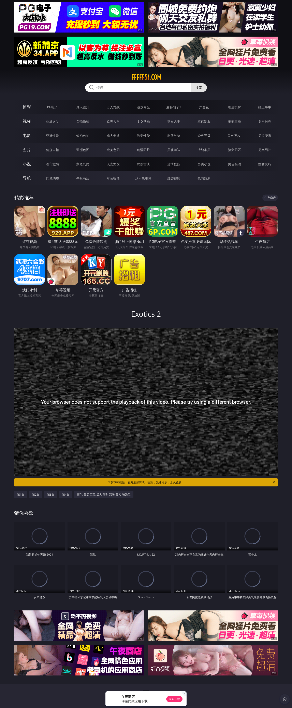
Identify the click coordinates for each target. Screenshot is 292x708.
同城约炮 (52, 178)
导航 (27, 178)
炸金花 (204, 107)
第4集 (65, 494)
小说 (27, 164)
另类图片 (264, 150)
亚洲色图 (82, 150)
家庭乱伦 (82, 164)
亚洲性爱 (52, 135)
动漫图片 (143, 150)
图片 (27, 149)
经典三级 (204, 135)
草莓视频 (113, 178)
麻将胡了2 (173, 107)
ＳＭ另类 (264, 121)
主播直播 (234, 121)
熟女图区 (234, 150)
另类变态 (264, 135)
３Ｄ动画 (143, 121)
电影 (27, 135)
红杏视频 (173, 178)
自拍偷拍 (82, 121)
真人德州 (82, 107)
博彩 (27, 107)
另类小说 (204, 164)
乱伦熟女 (234, 135)
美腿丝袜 (173, 150)
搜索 (198, 87)
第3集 (50, 494)
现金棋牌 (234, 107)
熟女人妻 (173, 121)
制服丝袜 (173, 135)
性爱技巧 (264, 164)
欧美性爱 (143, 135)
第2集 (35, 494)
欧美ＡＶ (113, 121)
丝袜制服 (204, 121)
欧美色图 (113, 150)
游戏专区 (143, 107)
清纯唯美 (204, 150)
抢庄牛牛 (264, 107)
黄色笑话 (234, 164)
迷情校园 (173, 164)
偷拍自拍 (82, 135)
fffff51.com (146, 77)
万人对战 (113, 107)
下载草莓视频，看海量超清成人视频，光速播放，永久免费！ (192, 482)
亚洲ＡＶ (52, 121)
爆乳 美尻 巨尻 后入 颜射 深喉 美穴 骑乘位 (103, 494)
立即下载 (174, 699)
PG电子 (52, 107)
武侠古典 (143, 164)
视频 (27, 121)
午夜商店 (82, 178)
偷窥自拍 (52, 150)
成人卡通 (113, 135)
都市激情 (52, 164)
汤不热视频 (143, 178)
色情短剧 (204, 178)
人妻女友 (113, 164)
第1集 (20, 494)
